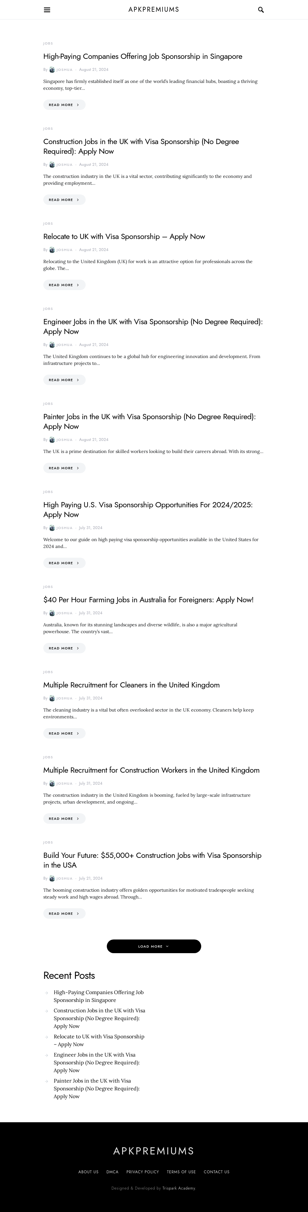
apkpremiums (154, 9)
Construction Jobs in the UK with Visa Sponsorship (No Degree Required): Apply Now (141, 146)
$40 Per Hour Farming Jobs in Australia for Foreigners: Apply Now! (148, 599)
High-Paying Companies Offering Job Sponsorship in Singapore (142, 56)
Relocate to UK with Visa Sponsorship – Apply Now (124, 236)
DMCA (112, 1172)
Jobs (48, 43)
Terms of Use (181, 1172)
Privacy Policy (142, 1172)
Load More (150, 946)
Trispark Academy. (179, 1188)
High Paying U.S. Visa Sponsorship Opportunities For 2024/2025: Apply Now (148, 509)
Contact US (217, 1172)
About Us (88, 1172)
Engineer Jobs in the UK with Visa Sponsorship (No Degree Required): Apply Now (153, 326)
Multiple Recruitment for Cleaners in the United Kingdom (131, 684)
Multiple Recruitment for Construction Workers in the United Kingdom (151, 770)
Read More (61, 104)
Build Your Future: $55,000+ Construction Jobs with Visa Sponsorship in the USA (152, 860)
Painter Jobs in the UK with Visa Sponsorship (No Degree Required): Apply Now (149, 421)
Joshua (61, 69)
